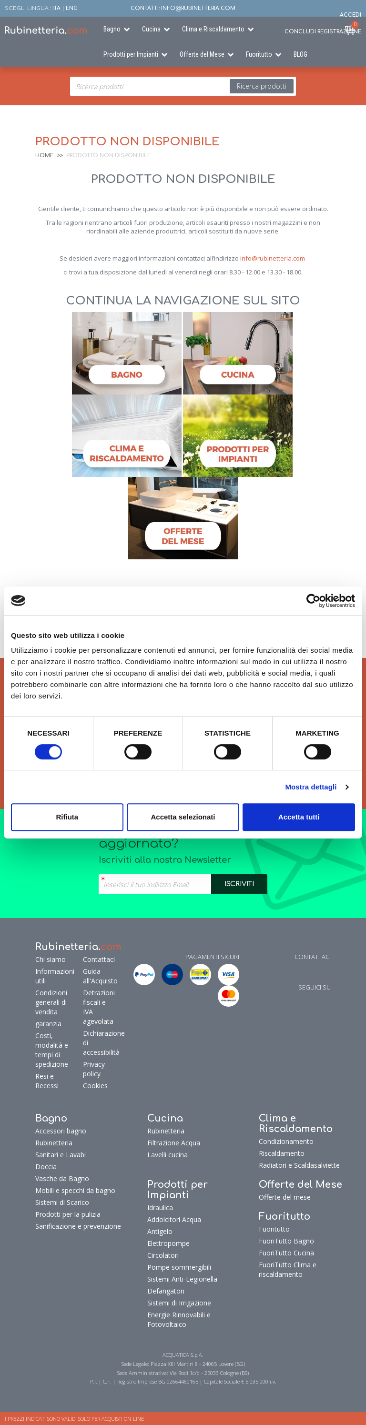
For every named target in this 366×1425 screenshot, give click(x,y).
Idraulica (160, 1207)
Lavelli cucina (167, 1154)
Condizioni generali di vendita (51, 1002)
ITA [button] (56, 8)
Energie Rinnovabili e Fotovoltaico (179, 1319)
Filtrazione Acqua (173, 1142)
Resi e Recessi (47, 1080)
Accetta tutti (299, 817)
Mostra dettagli (310, 787)
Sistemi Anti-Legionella (182, 1279)
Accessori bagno (60, 1130)
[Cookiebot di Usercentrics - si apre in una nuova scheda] (313, 601)
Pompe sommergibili (179, 1267)
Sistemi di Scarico (62, 1202)
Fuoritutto (259, 54)
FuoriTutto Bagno (286, 1240)
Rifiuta (67, 817)
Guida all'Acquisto (97, 976)
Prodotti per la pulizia (68, 1214)
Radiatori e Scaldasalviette (299, 1165)
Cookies (95, 1085)
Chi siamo (50, 959)
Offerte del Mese (202, 54)
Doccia (46, 1166)
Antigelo (160, 1231)
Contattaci (97, 959)
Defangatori (165, 1290)
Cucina (151, 29)
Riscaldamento (282, 1153)
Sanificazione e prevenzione (78, 1226)
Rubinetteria (53, 1142)
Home (44, 155)
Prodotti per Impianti (130, 54)
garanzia (48, 1023)
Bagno (112, 29)
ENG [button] (72, 8)
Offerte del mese (285, 1197)
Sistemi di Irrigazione (179, 1302)
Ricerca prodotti (261, 86)
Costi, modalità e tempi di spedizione (51, 1050)
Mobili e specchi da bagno (75, 1190)
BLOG (300, 54)
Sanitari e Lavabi (60, 1154)
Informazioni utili (54, 976)
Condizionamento (286, 1141)
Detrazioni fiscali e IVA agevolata (97, 1007)
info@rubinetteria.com (272, 258)
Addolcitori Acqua (174, 1219)
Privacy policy (94, 1069)
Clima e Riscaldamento (213, 29)
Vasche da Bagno (62, 1178)
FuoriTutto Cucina (286, 1252)
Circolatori (163, 1255)
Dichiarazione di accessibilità (97, 1043)
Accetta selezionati (183, 817)
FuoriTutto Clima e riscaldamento (287, 1269)
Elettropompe (168, 1243)
